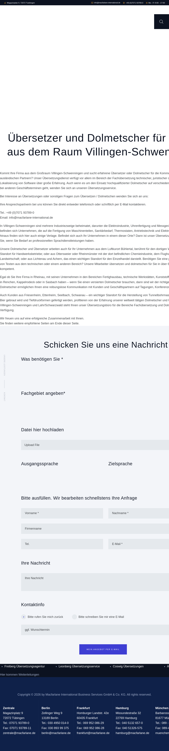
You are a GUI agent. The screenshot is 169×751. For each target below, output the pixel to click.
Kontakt (4, 396)
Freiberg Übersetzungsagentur (24, 666)
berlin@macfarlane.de (56, 733)
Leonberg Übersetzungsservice (79, 666)
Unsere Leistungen (4, 365)
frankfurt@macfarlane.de (93, 733)
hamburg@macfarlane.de (132, 733)
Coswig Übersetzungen (128, 666)
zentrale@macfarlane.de (19, 733)
